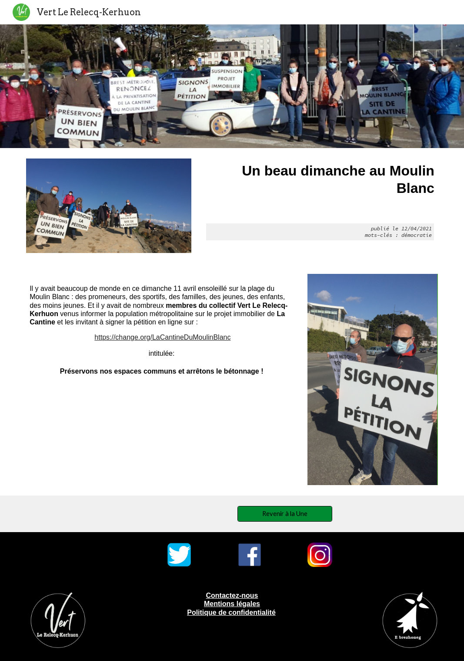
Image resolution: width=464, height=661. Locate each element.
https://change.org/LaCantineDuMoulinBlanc (162, 337)
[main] (320, 201)
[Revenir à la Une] (285, 513)
